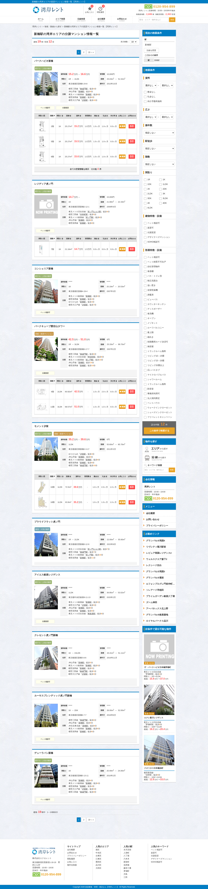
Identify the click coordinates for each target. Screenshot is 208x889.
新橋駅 (81, 91)
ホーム (41, 20)
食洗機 (150, 313)
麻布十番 (127, 868)
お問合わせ (122, 20)
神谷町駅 (91, 357)
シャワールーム (154, 379)
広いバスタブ (153, 370)
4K (148, 203)
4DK (165, 203)
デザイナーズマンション (158, 237)
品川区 (98, 865)
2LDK (150, 193)
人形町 (126, 853)
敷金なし (151, 92)
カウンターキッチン (156, 304)
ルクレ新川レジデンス (153, 718)
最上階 (150, 332)
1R (148, 179)
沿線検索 (81, 20)
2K (148, 189)
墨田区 (98, 862)
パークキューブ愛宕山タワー (49, 326)
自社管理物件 (153, 266)
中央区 (98, 853)
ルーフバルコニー (155, 327)
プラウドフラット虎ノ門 (47, 521)
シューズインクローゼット (159, 412)
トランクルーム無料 (156, 351)
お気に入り (89, 9)
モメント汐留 (41, 426)
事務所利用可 (153, 393)
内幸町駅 (84, 214)
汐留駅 (85, 100)
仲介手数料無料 (154, 101)
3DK (149, 198)
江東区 (98, 859)
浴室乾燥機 (152, 290)
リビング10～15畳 (155, 356)
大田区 (98, 868)
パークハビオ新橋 (43, 61)
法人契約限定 (153, 398)
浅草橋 (126, 865)
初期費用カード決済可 (157, 342)
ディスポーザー (154, 309)
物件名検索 (72, 865)
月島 (125, 874)
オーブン (151, 318)
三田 (125, 877)
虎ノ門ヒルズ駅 (94, 211)
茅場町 (126, 871)
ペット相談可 (45, 108)
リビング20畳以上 (155, 365)
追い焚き (151, 285)
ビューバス (152, 299)
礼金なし (151, 96)
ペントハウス (153, 403)
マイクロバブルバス (156, 375)
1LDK (165, 184)
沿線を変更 (151, 50)
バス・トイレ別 (154, 276)
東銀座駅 (91, 614)
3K (164, 193)
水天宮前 (127, 850)
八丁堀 (126, 856)
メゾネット (152, 323)
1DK (149, 184)
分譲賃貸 (65, 108)
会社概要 (101, 20)
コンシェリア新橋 (43, 268)
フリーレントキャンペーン (159, 417)
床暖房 (150, 295)
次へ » (91, 52)
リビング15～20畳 (155, 360)
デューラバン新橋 (43, 753)
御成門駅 (84, 89)
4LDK (150, 208)
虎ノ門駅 (89, 217)
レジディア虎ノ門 (43, 184)
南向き (150, 337)
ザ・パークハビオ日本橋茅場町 (157, 667)
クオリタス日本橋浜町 (153, 768)
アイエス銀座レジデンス (47, 574)
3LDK (165, 198)
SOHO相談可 (153, 242)
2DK (165, 189)
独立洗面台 (152, 280)
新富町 (126, 862)
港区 (97, 850)
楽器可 (150, 228)
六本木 (126, 859)
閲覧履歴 (101, 9)
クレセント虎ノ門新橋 (46, 635)
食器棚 (150, 271)
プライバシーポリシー (76, 856)
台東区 (98, 856)
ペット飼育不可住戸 (156, 262)
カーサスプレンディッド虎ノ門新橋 (53, 695)
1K (164, 179)
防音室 (150, 389)
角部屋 (150, 346)
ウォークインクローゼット (159, 407)
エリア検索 (60, 20)
